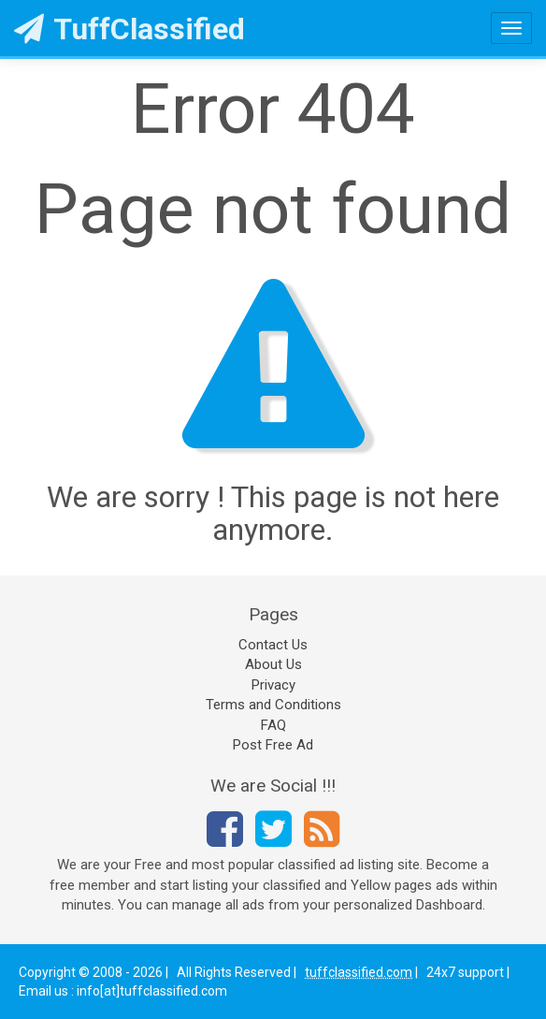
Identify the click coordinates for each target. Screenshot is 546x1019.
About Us (273, 664)
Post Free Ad (273, 744)
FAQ (273, 725)
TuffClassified (129, 29)
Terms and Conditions (273, 704)
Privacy (273, 685)
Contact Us (273, 644)
